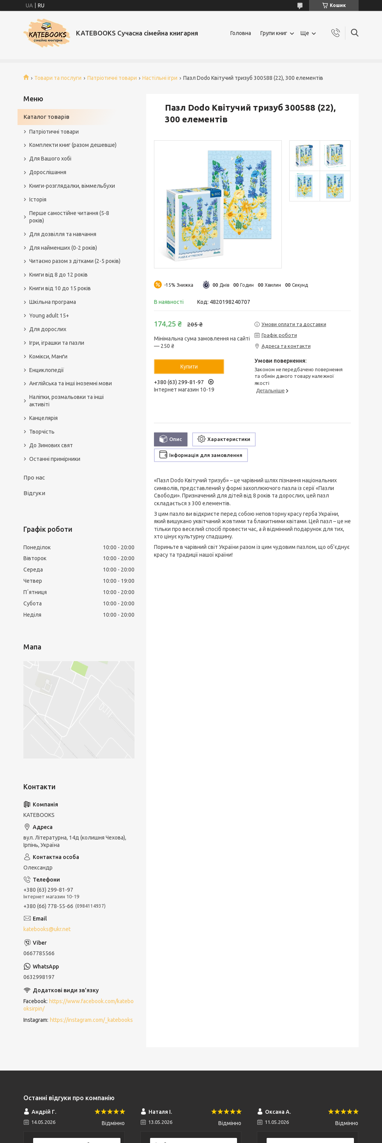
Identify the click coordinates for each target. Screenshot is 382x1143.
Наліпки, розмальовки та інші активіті (66, 400)
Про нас (34, 477)
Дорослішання (47, 172)
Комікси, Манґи (48, 356)
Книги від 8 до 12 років (58, 275)
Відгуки (34, 493)
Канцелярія (43, 418)
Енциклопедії (46, 370)
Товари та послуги (57, 78)
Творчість (42, 432)
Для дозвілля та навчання (62, 234)
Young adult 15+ (49, 315)
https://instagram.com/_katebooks (91, 1020)
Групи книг (273, 33)
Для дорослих (47, 329)
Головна (240, 33)
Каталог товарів (46, 116)
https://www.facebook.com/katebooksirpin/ (78, 1005)
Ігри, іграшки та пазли (56, 343)
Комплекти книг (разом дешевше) (73, 145)
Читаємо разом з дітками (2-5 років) (74, 261)
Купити (189, 366)
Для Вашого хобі (50, 158)
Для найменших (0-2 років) (63, 248)
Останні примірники (54, 459)
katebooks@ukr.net (47, 929)
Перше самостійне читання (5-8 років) (69, 217)
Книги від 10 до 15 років (60, 288)
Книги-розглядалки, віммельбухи (72, 186)
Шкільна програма (52, 302)
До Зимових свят (51, 445)
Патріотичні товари (112, 78)
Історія (37, 199)
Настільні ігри (159, 78)
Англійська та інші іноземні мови (70, 383)
